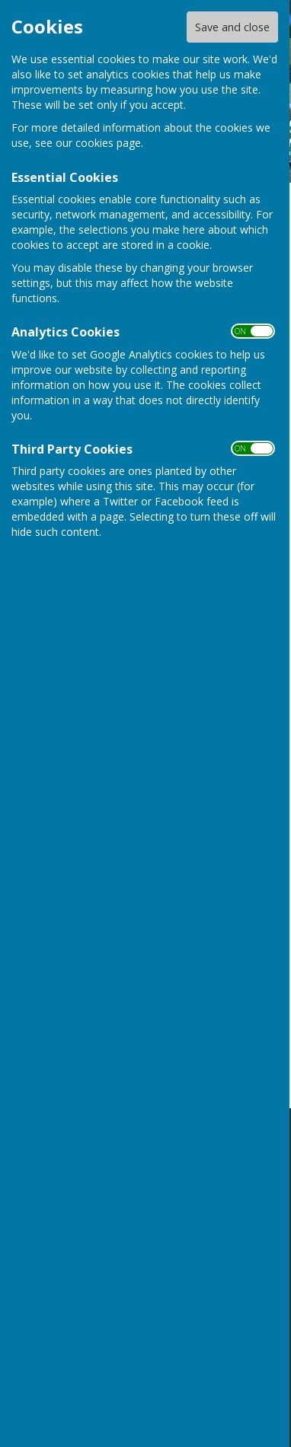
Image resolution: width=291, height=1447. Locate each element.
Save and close (232, 27)
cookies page (108, 142)
